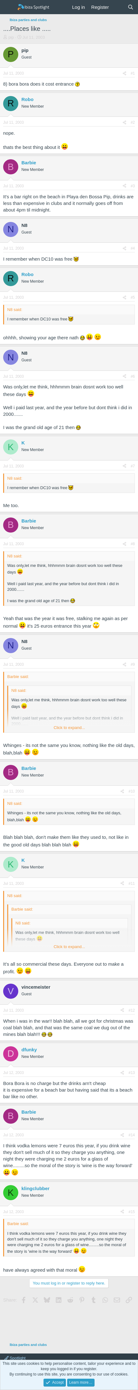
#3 (133, 186)
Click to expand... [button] (69, 727)
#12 (132, 1010)
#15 (132, 1212)
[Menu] (8, 7)
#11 (132, 883)
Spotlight (15, 1358)
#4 (133, 248)
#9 (133, 664)
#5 (133, 297)
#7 (133, 466)
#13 (132, 1073)
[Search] (130, 7)
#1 (133, 73)
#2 (133, 122)
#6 (133, 376)
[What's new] (118, 7)
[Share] (124, 73)
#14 (132, 1135)
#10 (132, 791)
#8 (133, 544)
